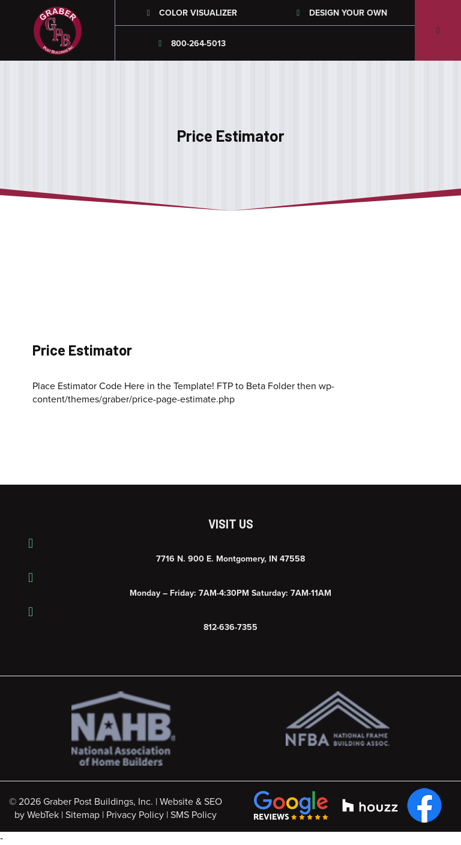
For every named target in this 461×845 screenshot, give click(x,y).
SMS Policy (193, 815)
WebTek (43, 815)
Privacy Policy (135, 815)
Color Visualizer (190, 13)
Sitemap (82, 815)
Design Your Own (340, 13)
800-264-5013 (190, 43)
